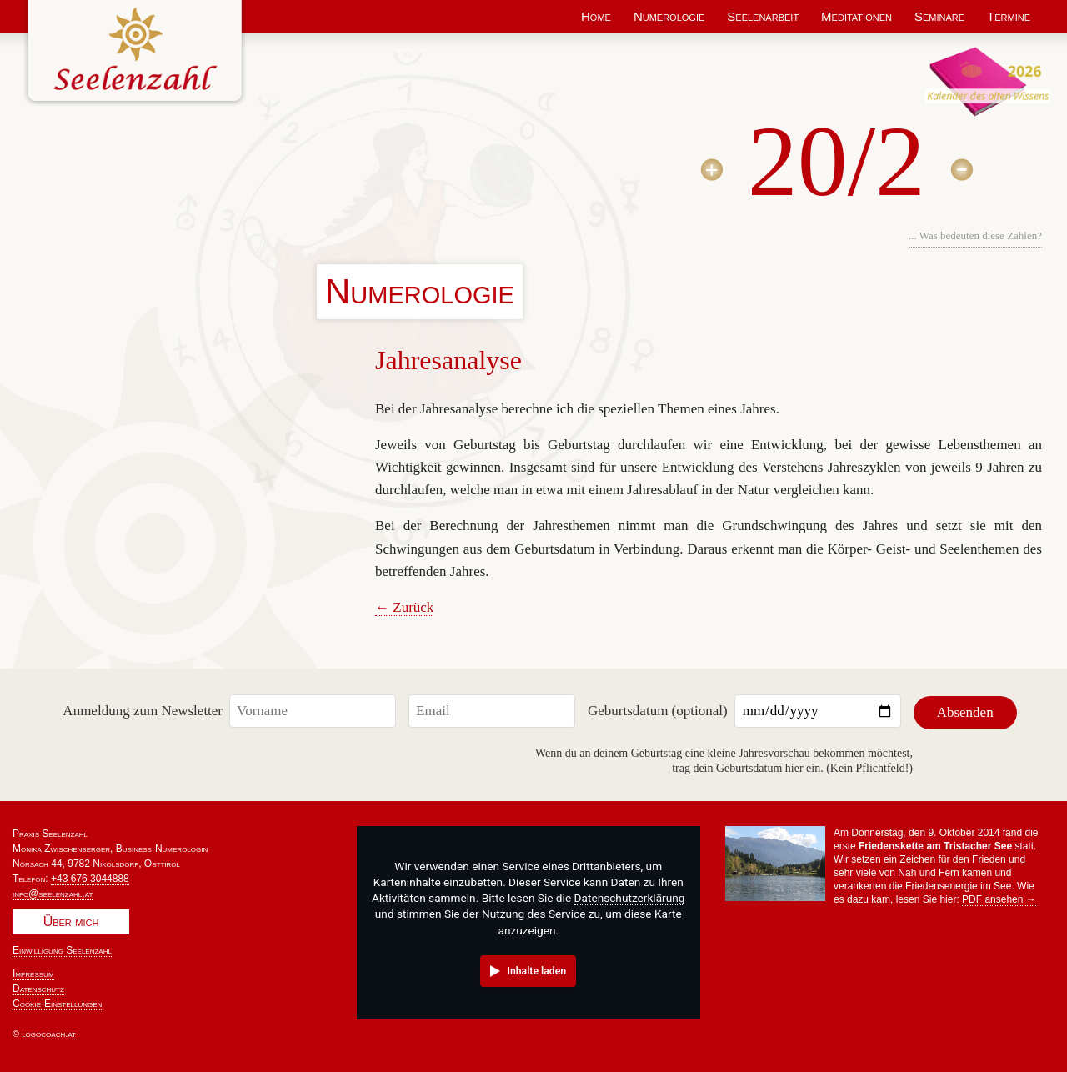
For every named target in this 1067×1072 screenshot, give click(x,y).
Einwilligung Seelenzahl (62, 948)
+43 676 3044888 (90, 876)
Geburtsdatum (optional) (658, 710)
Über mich (71, 919)
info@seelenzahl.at (53, 891)
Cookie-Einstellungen (57, 1001)
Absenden (965, 710)
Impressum (33, 971)
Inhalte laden (536, 968)
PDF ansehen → (999, 897)
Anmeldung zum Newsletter (143, 710)
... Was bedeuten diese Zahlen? (975, 235)
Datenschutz (38, 986)
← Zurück (404, 607)
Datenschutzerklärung (629, 896)
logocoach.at (49, 1031)
